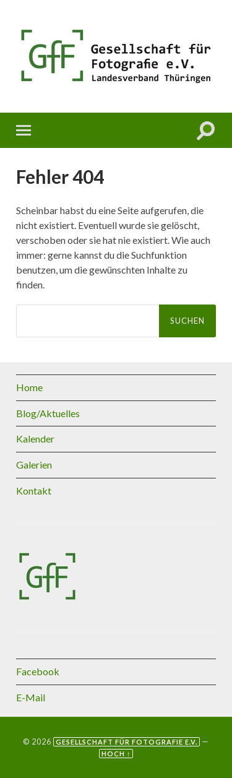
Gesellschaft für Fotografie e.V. (126, 742)
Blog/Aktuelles (48, 413)
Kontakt (33, 490)
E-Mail (30, 697)
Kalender (35, 438)
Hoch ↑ (116, 754)
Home (29, 387)
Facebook (37, 671)
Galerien (34, 464)
